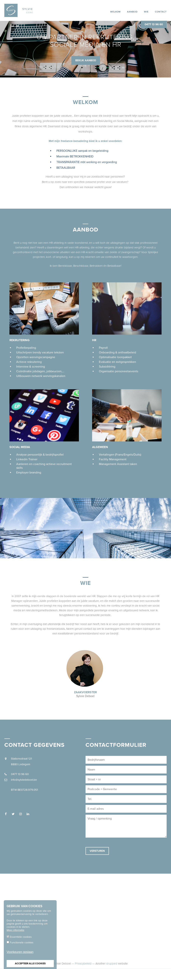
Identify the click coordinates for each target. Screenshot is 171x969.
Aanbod (132, 11)
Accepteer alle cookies (30, 963)
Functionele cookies (21, 942)
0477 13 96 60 (154, 24)
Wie (146, 11)
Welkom (115, 11)
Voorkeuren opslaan (20, 952)
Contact (161, 11)
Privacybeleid (83, 963)
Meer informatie (15, 930)
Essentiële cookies (21, 936)
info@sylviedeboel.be (24, 779)
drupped (111, 963)
